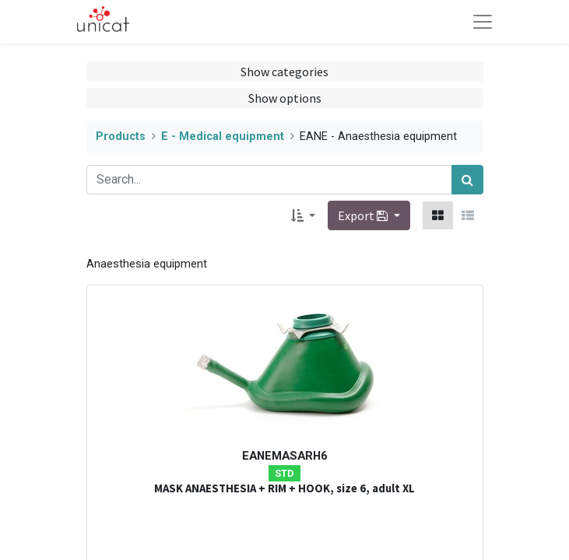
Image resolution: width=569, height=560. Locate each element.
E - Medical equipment (222, 136)
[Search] (467, 179)
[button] (303, 215)
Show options (284, 98)
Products (121, 136)
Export (364, 215)
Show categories (284, 71)
